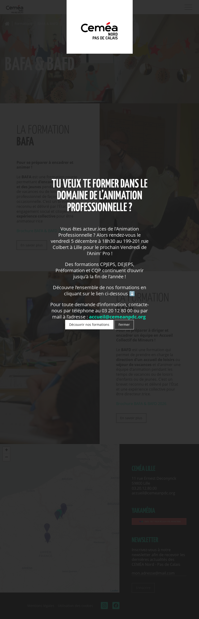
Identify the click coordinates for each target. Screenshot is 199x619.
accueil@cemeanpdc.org (118, 317)
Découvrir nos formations (89, 324)
